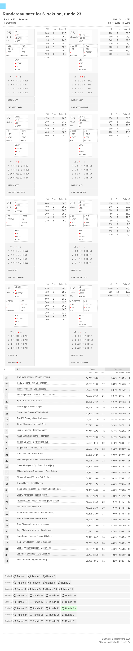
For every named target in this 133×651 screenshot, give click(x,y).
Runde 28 (20, 621)
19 (6, 519)
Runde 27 (69, 614)
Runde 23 (69, 608)
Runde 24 (20, 614)
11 (6, 561)
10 (6, 425)
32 (6, 484)
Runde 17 (36, 602)
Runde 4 (20, 582)
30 (6, 401)
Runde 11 (66, 589)
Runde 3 (49, 576)
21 (6, 454)
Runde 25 (36, 614)
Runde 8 (20, 589)
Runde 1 (20, 576)
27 (6, 525)
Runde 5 (34, 582)
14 (6, 472)
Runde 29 (36, 621)
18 (6, 419)
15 (6, 478)
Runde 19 (69, 602)
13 (6, 543)
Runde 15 (69, 595)
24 (6, 502)
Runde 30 (53, 621)
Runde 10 (50, 589)
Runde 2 (34, 576)
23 (6, 413)
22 (6, 437)
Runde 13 (36, 595)
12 (6, 513)
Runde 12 (20, 595)
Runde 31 (69, 621)
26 (6, 390)
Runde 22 (53, 608)
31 (6, 549)
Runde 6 (49, 582)
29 (6, 537)
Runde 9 (34, 589)
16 (6, 466)
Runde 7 (64, 582)
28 (6, 384)
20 (6, 460)
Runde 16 (20, 602)
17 (6, 496)
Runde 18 (53, 602)
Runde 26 (53, 614)
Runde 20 (20, 608)
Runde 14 (53, 595)
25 (6, 449)
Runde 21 (36, 608)
